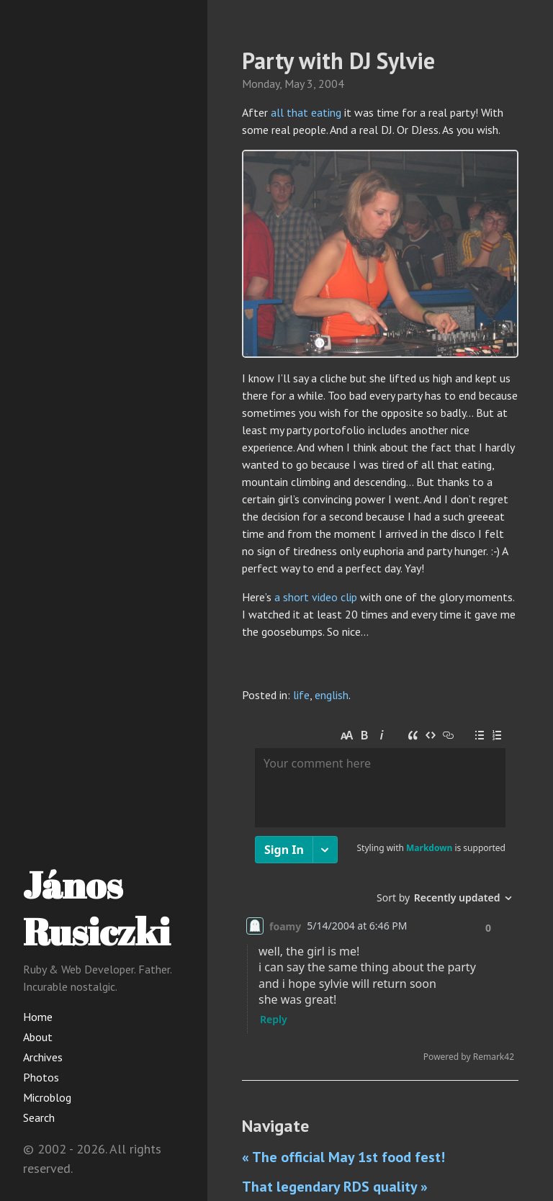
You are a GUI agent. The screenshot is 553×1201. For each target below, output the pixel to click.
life (301, 695)
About (38, 1037)
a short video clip (315, 597)
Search (39, 1117)
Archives (43, 1057)
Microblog (47, 1097)
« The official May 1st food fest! (343, 1157)
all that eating (306, 112)
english (332, 695)
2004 (331, 83)
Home (38, 1016)
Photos (41, 1077)
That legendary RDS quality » (335, 1186)
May (294, 83)
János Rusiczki (96, 907)
